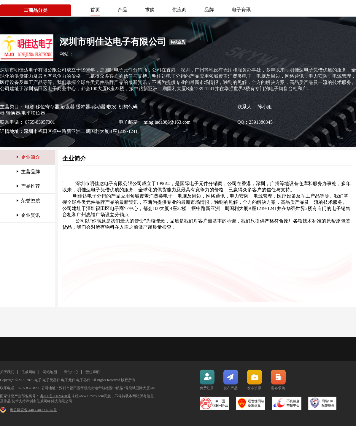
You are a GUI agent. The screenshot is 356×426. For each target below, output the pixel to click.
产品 (122, 9)
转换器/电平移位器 (25, 112)
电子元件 (68, 380)
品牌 (209, 9)
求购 (150, 9)
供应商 (179, 9)
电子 (38, 380)
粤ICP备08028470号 (55, 396)
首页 (95, 9)
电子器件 (83, 380)
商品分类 (35, 10)
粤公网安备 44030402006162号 (33, 410)
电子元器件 (51, 380)
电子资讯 (241, 9)
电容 (30, 106)
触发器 (68, 106)
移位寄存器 (48, 106)
